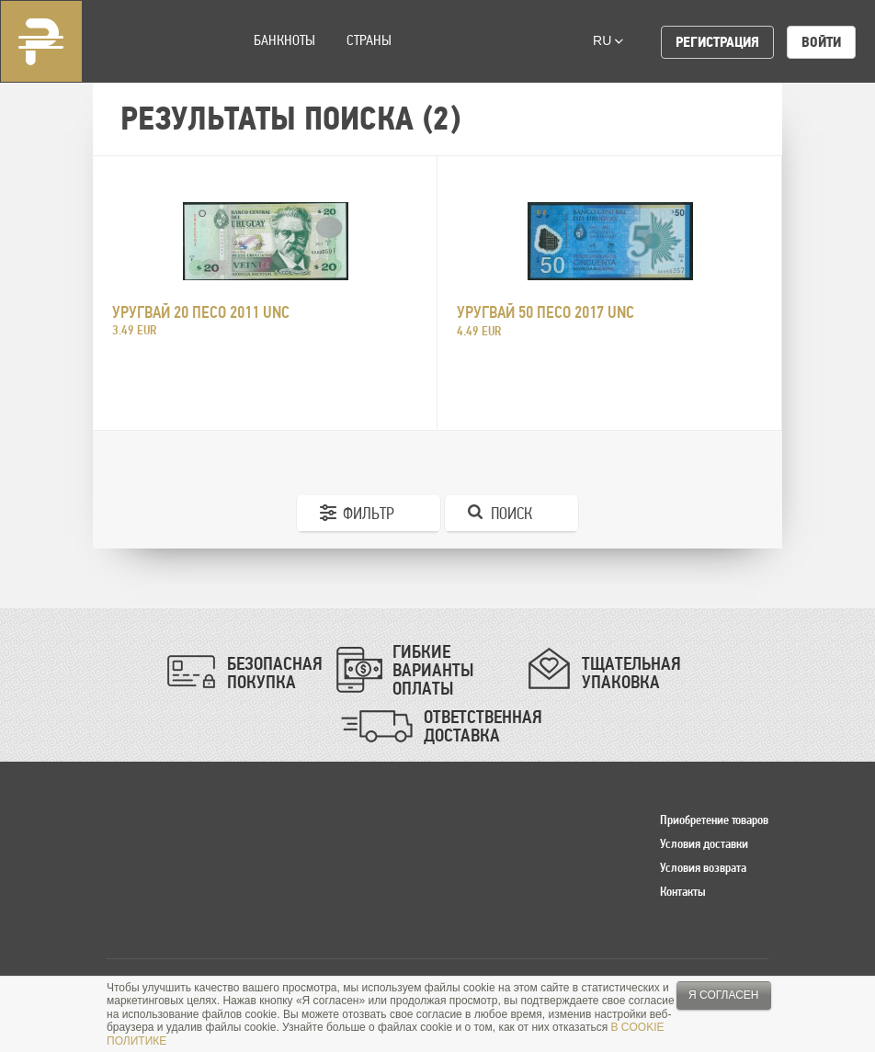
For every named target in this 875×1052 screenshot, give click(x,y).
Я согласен (723, 995)
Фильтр (368, 513)
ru (608, 40)
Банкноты (284, 40)
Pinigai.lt (41, 41)
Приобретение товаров (714, 819)
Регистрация (717, 42)
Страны (369, 40)
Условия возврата (703, 867)
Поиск (511, 513)
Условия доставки (704, 843)
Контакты (683, 891)
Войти (821, 42)
